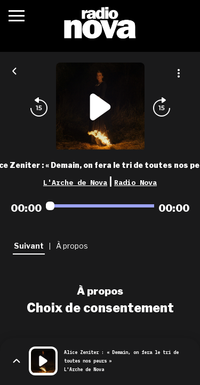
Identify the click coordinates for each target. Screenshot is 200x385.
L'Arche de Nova (75, 182)
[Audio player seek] (100, 206)
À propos (100, 290)
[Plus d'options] (178, 73)
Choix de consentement (100, 308)
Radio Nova (135, 182)
